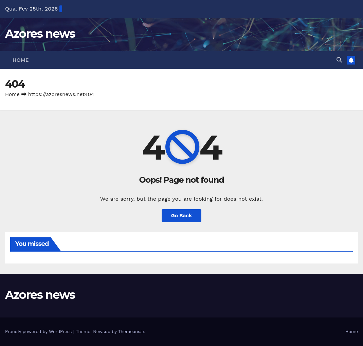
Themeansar (131, 331)
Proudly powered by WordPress (39, 331)
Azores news (40, 33)
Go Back (181, 216)
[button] (339, 60)
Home (21, 60)
